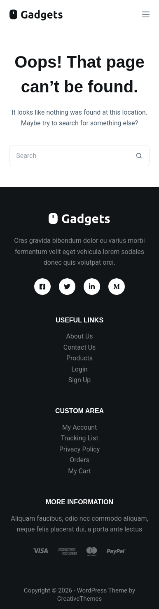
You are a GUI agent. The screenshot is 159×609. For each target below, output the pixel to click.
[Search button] (139, 156)
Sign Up (79, 380)
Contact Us (79, 347)
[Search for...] (69, 156)
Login (79, 369)
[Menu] (146, 14)
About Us (79, 336)
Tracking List (79, 438)
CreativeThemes (79, 598)
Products (79, 358)
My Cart (79, 471)
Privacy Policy (79, 449)
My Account (79, 427)
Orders (79, 460)
